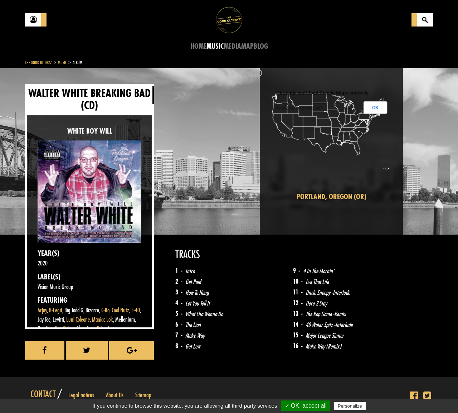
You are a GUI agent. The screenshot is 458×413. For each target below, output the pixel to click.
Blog (261, 46)
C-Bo (105, 310)
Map (247, 46)
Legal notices (81, 395)
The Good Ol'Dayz (38, 63)
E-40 (135, 310)
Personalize (350, 406)
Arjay (42, 310)
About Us (114, 395)
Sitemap (143, 395)
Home (198, 46)
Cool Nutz (120, 310)
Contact (42, 394)
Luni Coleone (78, 320)
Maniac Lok (102, 320)
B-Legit (55, 310)
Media (232, 46)
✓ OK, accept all (306, 406)
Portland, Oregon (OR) (331, 197)
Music (215, 46)
